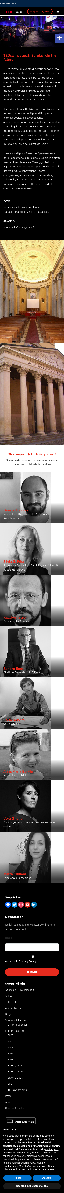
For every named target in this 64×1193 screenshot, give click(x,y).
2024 (10, 1041)
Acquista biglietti (39, 11)
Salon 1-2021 (15, 1077)
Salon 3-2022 (15, 1065)
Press (8, 1095)
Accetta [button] (46, 1178)
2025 (10, 1035)
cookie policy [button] (52, 1149)
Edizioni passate (14, 1030)
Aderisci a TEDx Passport (19, 989)
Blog (8, 1014)
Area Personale (8, 3)
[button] (59, 38)
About (8, 1102)
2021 (10, 1059)
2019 (10, 1083)
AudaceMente (13, 1008)
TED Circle (11, 1002)
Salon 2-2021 (15, 1071)
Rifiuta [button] (17, 1178)
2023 (10, 1047)
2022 (10, 1053)
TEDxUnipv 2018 (17, 1089)
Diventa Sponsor (17, 1024)
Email (8, 937)
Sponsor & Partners (16, 1020)
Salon (8, 996)
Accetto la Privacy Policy (20, 961)
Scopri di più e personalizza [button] (32, 1186)
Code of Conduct (15, 1108)
